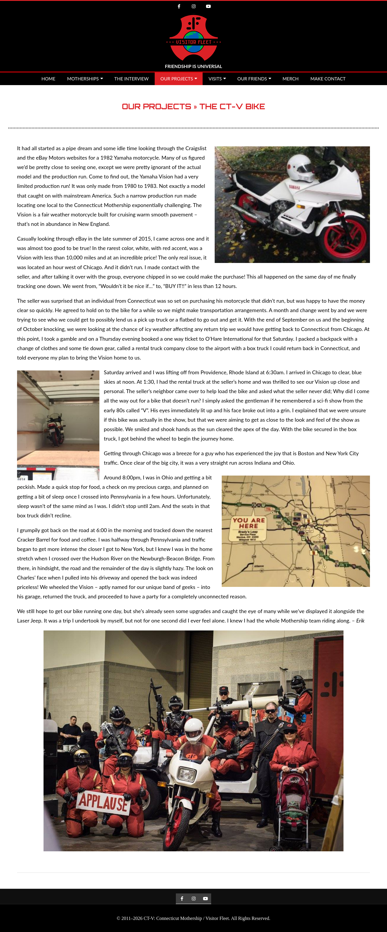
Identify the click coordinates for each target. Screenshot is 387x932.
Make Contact (328, 78)
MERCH (291, 78)
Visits (215, 78)
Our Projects (177, 78)
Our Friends (252, 78)
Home (48, 78)
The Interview (131, 78)
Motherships (83, 78)
